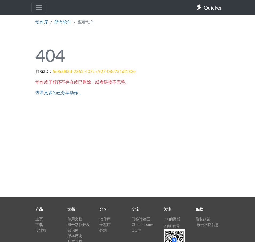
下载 (39, 224)
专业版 (41, 230)
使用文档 (74, 219)
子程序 (105, 224)
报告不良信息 (208, 224)
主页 (39, 219)
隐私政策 (203, 219)
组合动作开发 (78, 224)
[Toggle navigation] (38, 7)
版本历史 (74, 235)
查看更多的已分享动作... (58, 92)
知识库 (73, 230)
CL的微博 (172, 219)
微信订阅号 (172, 226)
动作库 (41, 21)
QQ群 (136, 230)
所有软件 (62, 21)
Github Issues (143, 224)
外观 (103, 230)
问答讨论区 (141, 219)
